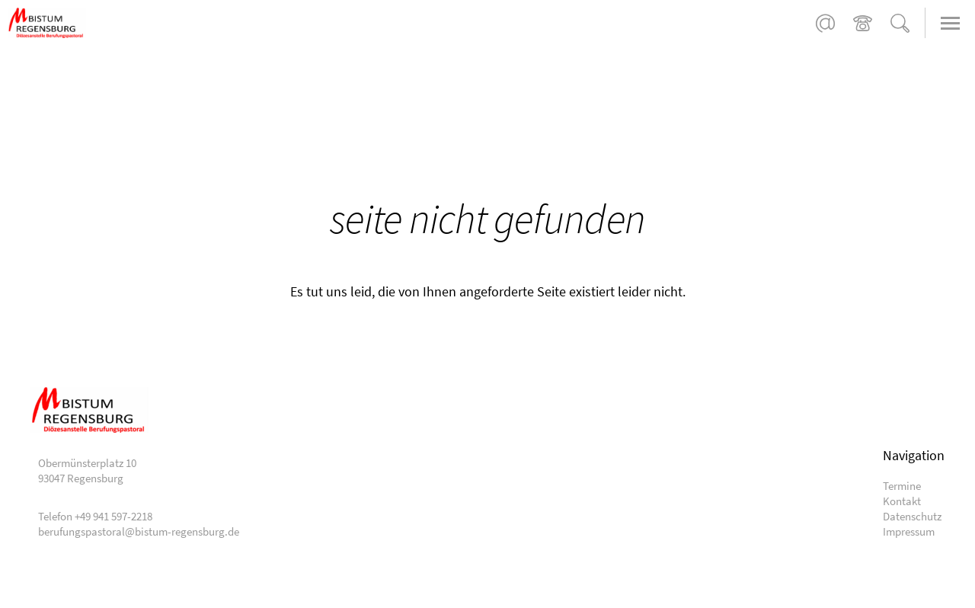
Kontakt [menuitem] (902, 501)
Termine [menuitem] (902, 485)
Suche (899, 23)
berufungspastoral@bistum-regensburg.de (825, 23)
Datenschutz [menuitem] (912, 516)
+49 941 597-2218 (862, 23)
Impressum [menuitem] (909, 531)
